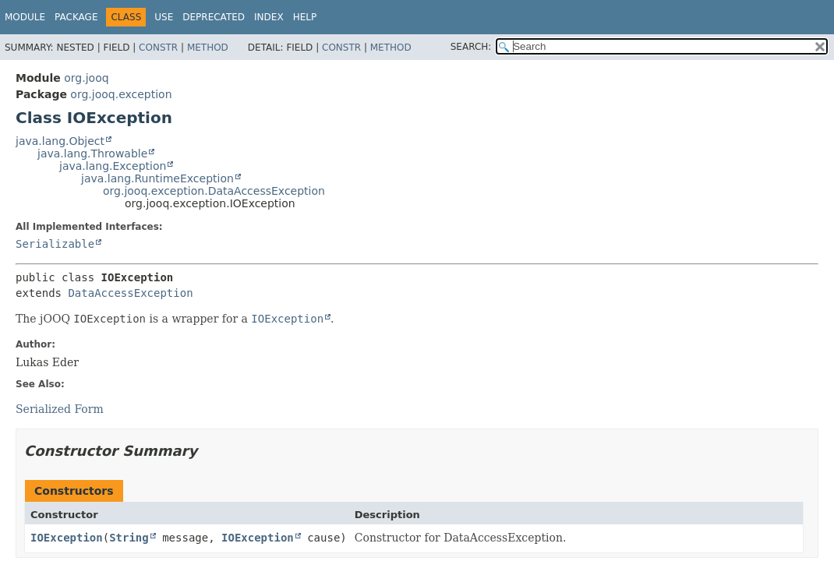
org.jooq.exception (120, 94)
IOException (66, 537)
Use (163, 17)
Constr (158, 47)
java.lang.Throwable (92, 153)
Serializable (55, 244)
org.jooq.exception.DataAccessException (214, 191)
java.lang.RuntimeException (157, 178)
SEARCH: (471, 46)
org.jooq (86, 78)
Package (76, 17)
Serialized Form (60, 409)
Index (269, 17)
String (129, 537)
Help (305, 17)
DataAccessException (130, 293)
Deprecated (213, 17)
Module (25, 17)
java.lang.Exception (112, 166)
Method (207, 47)
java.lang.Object (60, 141)
